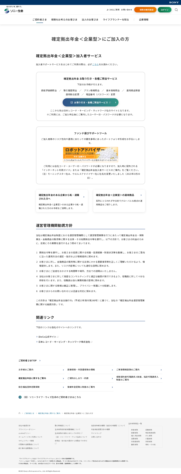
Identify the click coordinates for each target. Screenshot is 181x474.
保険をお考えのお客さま (64, 19)
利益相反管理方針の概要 (100, 429)
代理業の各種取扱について (29, 444)
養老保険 (134, 444)
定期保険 (148, 430)
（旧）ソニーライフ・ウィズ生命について (71, 437)
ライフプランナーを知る (116, 19)
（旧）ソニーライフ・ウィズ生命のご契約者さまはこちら (52, 397)
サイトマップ (96, 433)
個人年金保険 (136, 435)
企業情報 (144, 19)
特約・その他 (150, 444)
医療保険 (134, 433)
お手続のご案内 (26, 369)
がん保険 (148, 435)
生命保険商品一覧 (135, 423)
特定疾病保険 (150, 433)
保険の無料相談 (146, 9)
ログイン (164, 9)
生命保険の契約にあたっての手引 (69, 433)
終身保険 (134, 430)
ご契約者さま (39, 19)
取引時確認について (62, 425)
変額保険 (134, 438)
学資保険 (148, 441)
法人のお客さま (90, 19)
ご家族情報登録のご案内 (128, 369)
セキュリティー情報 (26, 440)
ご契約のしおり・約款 (78, 378)
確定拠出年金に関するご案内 (32, 378)
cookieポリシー (25, 433)
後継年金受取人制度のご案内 (81, 386)
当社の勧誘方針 (24, 425)
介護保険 (148, 438)
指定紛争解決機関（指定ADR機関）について (108, 425)
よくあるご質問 (113, 9)
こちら (95, 64)
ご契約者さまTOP (28, 360)
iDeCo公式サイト (48, 336)
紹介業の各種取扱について (29, 448)
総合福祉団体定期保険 (29, 386)
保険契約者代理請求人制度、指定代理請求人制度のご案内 (137, 378)
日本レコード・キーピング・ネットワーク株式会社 (65, 341)
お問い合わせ (126, 9)
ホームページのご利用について (30, 437)
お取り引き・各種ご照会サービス (90, 102)
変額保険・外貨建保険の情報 (81, 369)
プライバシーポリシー (27, 429)
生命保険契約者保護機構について (67, 429)
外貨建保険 (135, 441)
